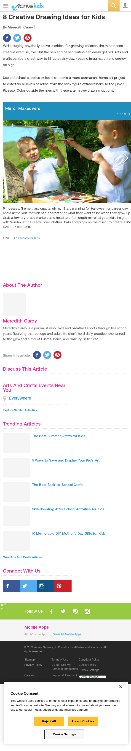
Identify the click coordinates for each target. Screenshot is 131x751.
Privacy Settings (89, 670)
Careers (29, 675)
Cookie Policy (87, 664)
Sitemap (29, 659)
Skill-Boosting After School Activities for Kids (68, 509)
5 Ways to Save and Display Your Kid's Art (66, 460)
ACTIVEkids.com (26, 6)
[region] (66, 713)
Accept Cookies (82, 721)
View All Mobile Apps (67, 634)
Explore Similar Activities (20, 410)
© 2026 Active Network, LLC (42, 647)
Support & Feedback (64, 675)
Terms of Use (59, 659)
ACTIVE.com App (35, 634)
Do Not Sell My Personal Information (64, 667)
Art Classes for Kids (26, 238)
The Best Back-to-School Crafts (58, 485)
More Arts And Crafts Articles (23, 557)
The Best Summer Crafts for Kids (58, 436)
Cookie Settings (89, 677)
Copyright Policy (89, 659)
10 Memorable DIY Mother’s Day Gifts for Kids (69, 533)
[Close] (121, 687)
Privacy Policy (33, 664)
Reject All (49, 721)
